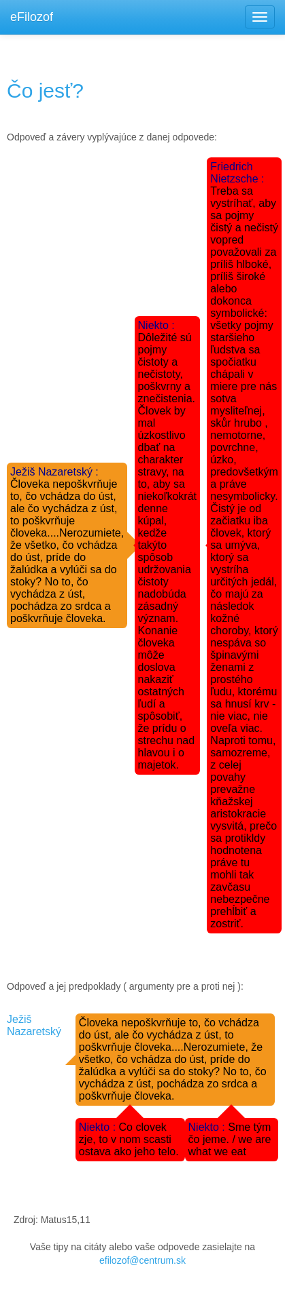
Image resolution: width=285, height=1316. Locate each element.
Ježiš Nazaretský (34, 1025)
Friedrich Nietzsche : (237, 173)
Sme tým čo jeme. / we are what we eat (229, 1139)
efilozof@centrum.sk (142, 1260)
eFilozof (31, 17)
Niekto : (156, 325)
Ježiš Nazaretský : (54, 472)
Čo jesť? (45, 90)
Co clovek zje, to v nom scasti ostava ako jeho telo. (129, 1139)
